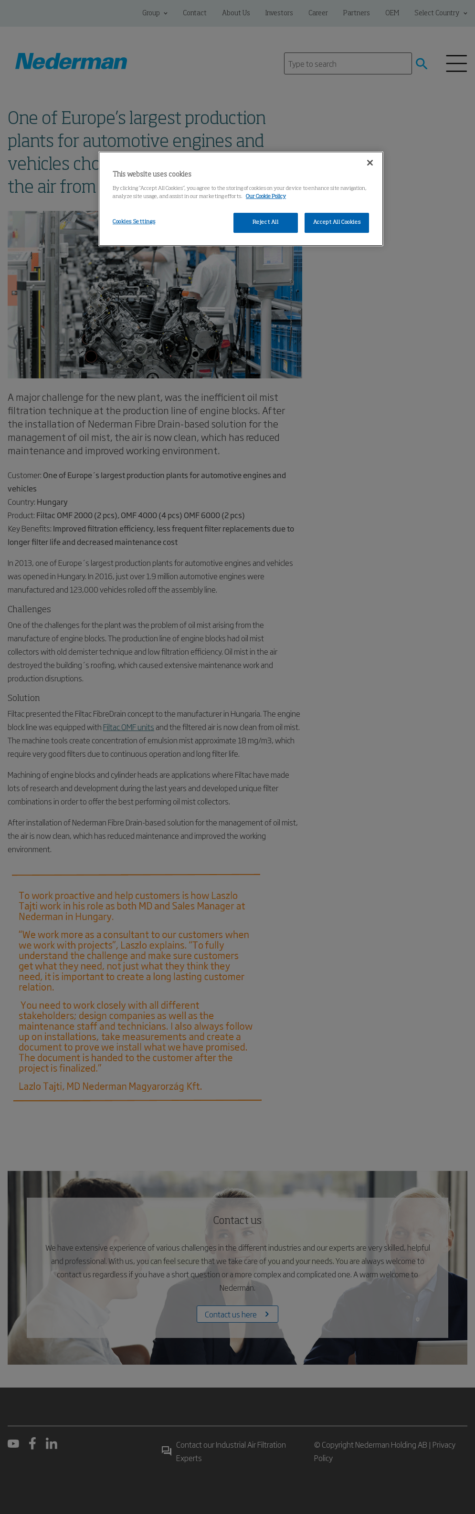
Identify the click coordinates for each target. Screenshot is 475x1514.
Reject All (266, 222)
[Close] (369, 162)
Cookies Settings (134, 222)
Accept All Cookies (336, 222)
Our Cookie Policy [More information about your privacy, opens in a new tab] (266, 196)
